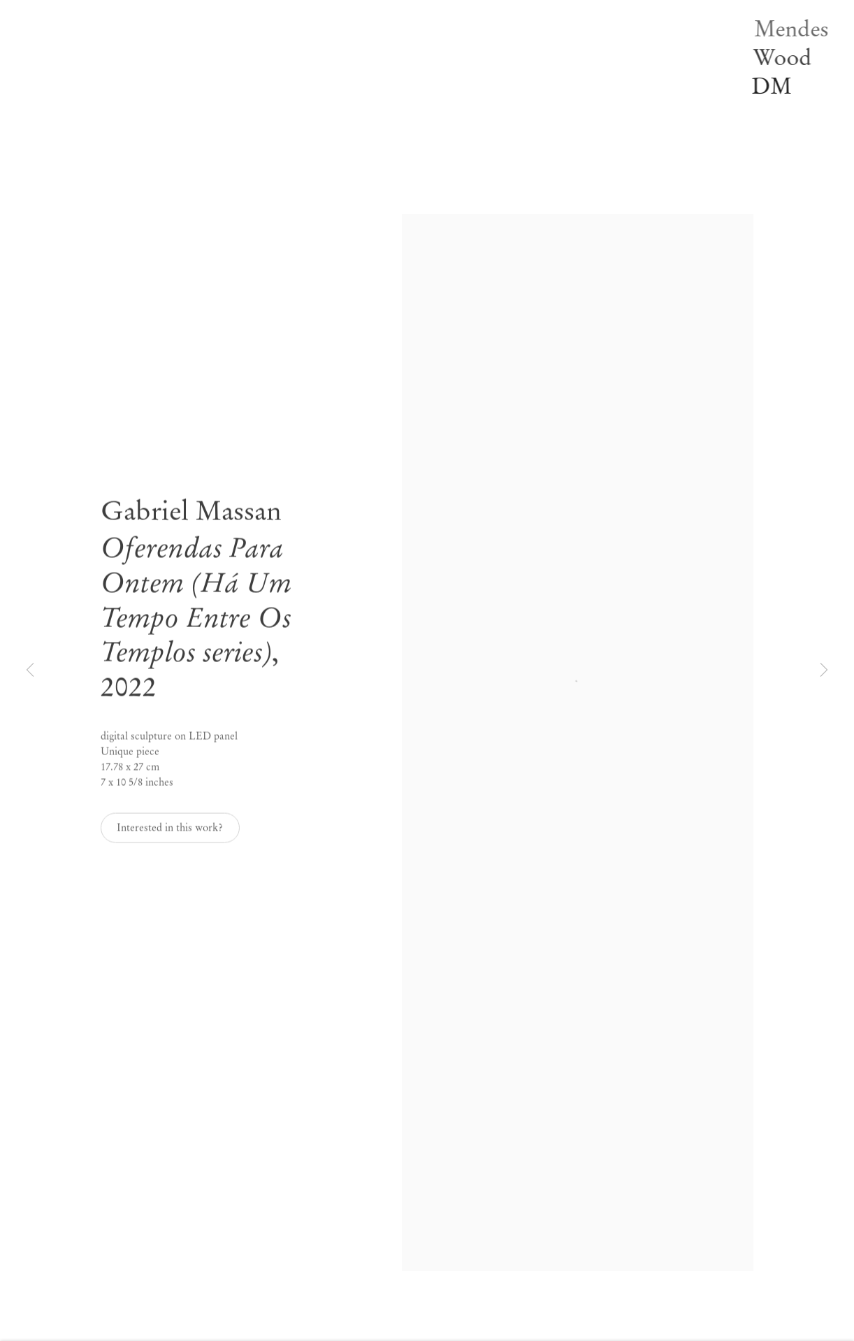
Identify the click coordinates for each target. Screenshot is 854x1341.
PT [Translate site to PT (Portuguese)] (266, 169)
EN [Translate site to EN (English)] (237, 169)
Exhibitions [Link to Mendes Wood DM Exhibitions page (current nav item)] (254, 38)
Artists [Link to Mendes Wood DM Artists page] (244, 19)
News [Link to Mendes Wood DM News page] (242, 75)
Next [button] (824, 670)
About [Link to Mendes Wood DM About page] (243, 131)
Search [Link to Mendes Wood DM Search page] (244, 150)
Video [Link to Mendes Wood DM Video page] (242, 113)
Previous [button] (30, 670)
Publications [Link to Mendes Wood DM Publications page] (256, 94)
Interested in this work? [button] (170, 832)
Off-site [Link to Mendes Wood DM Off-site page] (247, 57)
